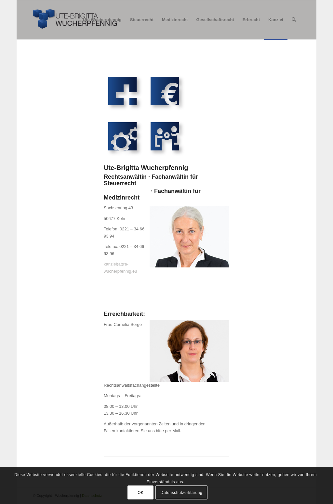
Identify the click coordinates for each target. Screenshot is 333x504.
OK (141, 492)
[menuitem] (102, 19)
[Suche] (293, 19)
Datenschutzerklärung (182, 492)
